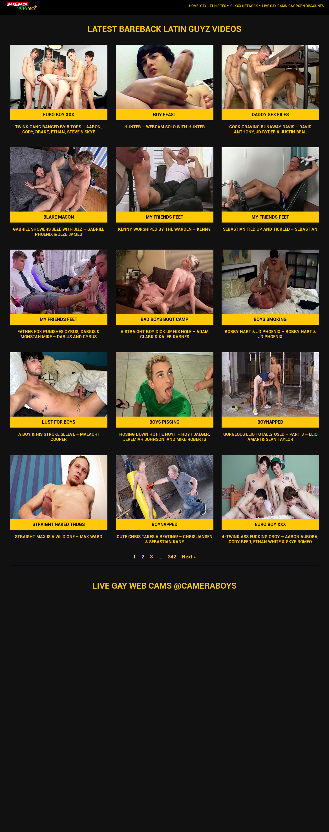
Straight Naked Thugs (58, 524)
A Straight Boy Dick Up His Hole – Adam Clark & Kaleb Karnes (165, 334)
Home (194, 5)
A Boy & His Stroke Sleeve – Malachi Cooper (58, 437)
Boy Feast (164, 114)
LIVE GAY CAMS (274, 6)
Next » (189, 557)
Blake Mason (58, 217)
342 (172, 557)
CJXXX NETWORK (244, 6)
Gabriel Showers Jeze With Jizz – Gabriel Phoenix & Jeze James (58, 232)
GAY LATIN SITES (213, 6)
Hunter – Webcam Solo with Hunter (164, 126)
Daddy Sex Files (270, 114)
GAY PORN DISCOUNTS (306, 6)
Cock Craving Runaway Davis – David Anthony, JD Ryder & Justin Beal (270, 129)
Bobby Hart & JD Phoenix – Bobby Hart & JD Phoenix (270, 334)
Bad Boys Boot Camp (164, 319)
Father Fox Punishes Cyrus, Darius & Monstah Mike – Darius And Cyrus (58, 334)
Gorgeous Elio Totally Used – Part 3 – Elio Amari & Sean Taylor (270, 437)
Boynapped (270, 422)
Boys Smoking (270, 319)
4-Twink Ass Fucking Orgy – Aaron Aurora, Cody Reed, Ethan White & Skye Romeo (270, 539)
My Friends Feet (164, 217)
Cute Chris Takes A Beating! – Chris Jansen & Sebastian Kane (165, 539)
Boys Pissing (164, 422)
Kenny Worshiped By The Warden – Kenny (164, 229)
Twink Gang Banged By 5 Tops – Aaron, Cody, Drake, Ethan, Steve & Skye (58, 129)
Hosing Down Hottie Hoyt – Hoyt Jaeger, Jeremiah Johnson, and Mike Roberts (164, 437)
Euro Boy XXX (58, 114)
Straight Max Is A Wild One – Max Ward (58, 536)
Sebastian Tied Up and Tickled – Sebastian (270, 229)
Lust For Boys (58, 422)
